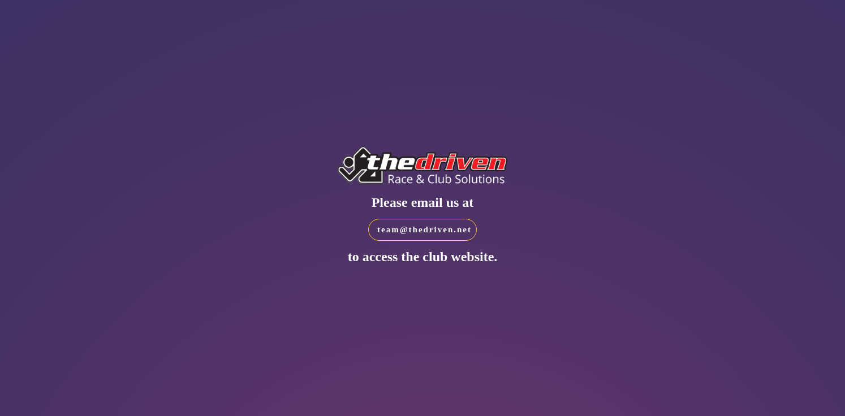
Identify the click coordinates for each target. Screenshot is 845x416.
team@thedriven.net (424, 229)
